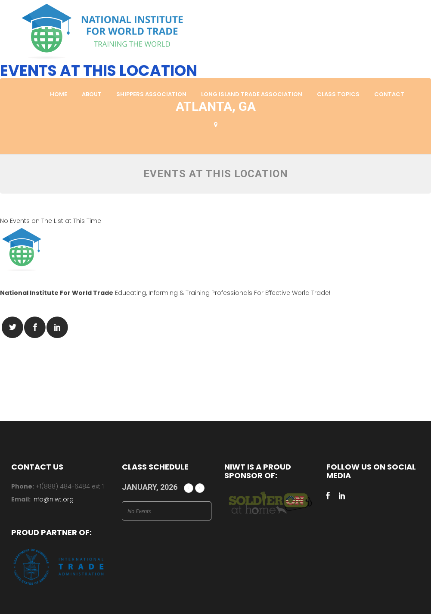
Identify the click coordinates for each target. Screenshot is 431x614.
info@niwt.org (53, 499)
